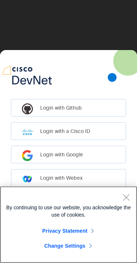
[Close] (126, 197)
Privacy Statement (65, 231)
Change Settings (64, 246)
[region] (68, 224)
